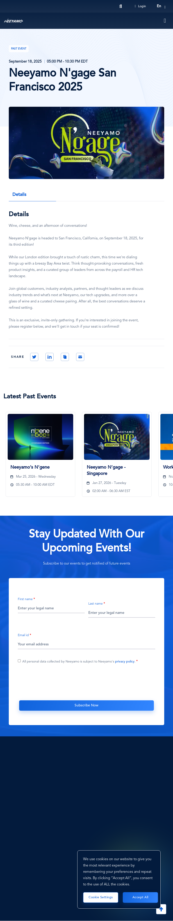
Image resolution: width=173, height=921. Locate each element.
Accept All (140, 897)
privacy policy (124, 661)
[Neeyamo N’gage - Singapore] (117, 437)
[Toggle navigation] (165, 21)
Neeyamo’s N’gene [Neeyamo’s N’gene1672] (30, 467)
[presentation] (86, 684)
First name (25, 599)
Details (19, 195)
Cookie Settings (101, 897)
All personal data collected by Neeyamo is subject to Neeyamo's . (78, 661)
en (159, 6)
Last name (95, 603)
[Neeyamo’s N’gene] (40, 437)
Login (140, 6)
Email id (23, 635)
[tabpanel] (41, 457)
